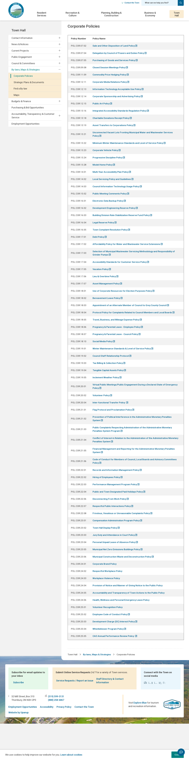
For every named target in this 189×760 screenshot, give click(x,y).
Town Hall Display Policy (105, 549)
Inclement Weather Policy (106, 393)
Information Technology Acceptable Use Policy (118, 94)
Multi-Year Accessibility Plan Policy (111, 180)
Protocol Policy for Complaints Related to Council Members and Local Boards (134, 326)
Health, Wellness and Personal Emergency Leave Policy (122, 624)
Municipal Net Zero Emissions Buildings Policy (117, 572)
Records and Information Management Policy (117, 490)
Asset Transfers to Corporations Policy (114, 132)
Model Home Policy (103, 173)
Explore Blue (140, 728)
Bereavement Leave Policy (107, 311)
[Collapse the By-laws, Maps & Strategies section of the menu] (59, 69)
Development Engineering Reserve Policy (114, 218)
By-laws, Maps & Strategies (26, 69)
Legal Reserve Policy (104, 233)
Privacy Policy (64, 732)
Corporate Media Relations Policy (111, 87)
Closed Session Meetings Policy (110, 72)
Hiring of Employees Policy (107, 497)
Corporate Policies (23, 76)
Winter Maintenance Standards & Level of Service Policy (123, 364)
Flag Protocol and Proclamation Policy (113, 427)
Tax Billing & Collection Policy (108, 378)
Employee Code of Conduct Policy (111, 638)
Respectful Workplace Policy (108, 594)
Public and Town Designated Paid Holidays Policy (118, 512)
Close (178, 754)
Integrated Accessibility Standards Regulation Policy (121, 117)
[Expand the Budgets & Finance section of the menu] (59, 101)
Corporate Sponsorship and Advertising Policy (117, 102)
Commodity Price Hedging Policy (110, 79)
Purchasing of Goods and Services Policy (114, 64)
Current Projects (20, 50)
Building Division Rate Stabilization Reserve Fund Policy (122, 225)
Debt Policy (99, 248)
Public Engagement (22, 57)
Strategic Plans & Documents (29, 82)
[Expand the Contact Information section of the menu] (59, 38)
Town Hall (177, 14)
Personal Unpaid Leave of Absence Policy (115, 564)
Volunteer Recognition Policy (108, 631)
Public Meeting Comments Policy (110, 203)
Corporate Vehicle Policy (106, 158)
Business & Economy (150, 14)
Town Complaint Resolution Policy (111, 240)
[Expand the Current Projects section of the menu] (59, 50)
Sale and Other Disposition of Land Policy (115, 49)
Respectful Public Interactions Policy (112, 527)
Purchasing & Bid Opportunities (28, 107)
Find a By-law (20, 88)
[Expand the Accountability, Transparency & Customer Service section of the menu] (59, 115)
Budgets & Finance (21, 101)
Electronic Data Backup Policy (109, 210)
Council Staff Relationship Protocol (112, 371)
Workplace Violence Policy (107, 602)
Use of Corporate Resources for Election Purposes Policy (123, 304)
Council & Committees (23, 63)
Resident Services (41, 14)
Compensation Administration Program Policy (117, 542)
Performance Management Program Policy (116, 504)
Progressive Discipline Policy (108, 165)
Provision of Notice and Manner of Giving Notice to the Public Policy (129, 609)
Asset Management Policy (107, 296)
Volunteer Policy (102, 412)
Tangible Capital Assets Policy (109, 386)
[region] (126, 350)
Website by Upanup (18, 738)
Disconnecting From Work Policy (110, 520)
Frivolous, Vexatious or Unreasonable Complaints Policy (122, 535)
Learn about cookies (71, 754)
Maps (16, 95)
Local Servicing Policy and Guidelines (112, 188)
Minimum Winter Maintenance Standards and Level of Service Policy (129, 150)
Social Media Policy (103, 356)
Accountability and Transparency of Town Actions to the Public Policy (130, 616)
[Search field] (159, 3)
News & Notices (20, 44)
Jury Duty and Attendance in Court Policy (115, 557)
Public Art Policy (101, 109)
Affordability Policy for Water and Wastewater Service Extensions (128, 255)
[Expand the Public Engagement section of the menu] (59, 57)
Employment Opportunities (25, 123)
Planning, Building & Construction (111, 14)
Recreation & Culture (72, 14)
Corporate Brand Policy (105, 587)
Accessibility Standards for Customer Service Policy (120, 274)
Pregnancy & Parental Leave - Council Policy (116, 349)
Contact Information (22, 38)
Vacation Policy (101, 281)
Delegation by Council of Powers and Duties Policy (119, 57)
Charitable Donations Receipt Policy (112, 124)
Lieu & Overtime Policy (105, 289)
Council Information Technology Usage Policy (117, 195)
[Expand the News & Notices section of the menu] (59, 44)
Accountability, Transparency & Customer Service (33, 116)
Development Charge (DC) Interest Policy (114, 646)
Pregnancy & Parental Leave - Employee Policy (117, 341)
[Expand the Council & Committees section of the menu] (59, 63)
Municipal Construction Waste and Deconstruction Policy (123, 579)
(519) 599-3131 (56, 722)
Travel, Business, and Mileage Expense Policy (116, 334)
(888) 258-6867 (56, 725)
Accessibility (46, 732)
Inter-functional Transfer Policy (110, 420)
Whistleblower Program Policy (109, 653)
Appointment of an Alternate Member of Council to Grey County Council (131, 319)
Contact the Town (130, 3)
